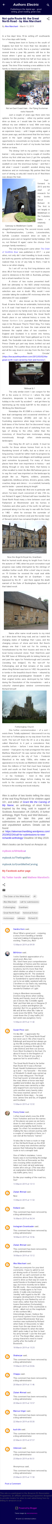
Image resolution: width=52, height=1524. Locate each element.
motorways (8, 918)
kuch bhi (17, 1429)
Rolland (16, 1208)
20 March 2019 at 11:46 (24, 1384)
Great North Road (11, 913)
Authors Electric (26, 4)
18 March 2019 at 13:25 (24, 1347)
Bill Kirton (17, 952)
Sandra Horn (19, 929)
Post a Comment (13, 1483)
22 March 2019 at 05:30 (24, 1421)
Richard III (32, 918)
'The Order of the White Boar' (16, 896)
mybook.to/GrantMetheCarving (20, 864)
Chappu (16, 1374)
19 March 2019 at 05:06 (24, 1366)
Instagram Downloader (23, 1226)
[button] (48, 19)
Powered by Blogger (26, 1508)
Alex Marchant (10, 902)
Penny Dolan (19, 1112)
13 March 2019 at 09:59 (24, 944)
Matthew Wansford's (38, 877)
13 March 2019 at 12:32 (24, 1104)
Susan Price (18, 1030)
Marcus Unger (19, 1411)
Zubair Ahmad (19, 1192)
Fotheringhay (9, 907)
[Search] (48, 5)
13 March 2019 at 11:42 (24, 1022)
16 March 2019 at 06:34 (24, 1218)
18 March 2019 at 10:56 (24, 1237)
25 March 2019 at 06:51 (24, 1458)
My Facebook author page (16, 871)
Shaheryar (17, 1355)
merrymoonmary (32, 1513)
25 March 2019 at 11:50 (24, 1477)
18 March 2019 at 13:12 (24, 1255)
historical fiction (30, 913)
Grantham (23, 907)
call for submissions (29, 902)
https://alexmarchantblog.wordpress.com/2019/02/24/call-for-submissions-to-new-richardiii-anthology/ (26, 834)
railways (21, 918)
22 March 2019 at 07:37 (24, 1440)
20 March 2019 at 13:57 (24, 1403)
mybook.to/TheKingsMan (16, 857)
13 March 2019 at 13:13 (24, 1184)
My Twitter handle (12, 877)
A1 (35, 896)
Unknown (17, 1448)
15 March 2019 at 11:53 (24, 1200)
